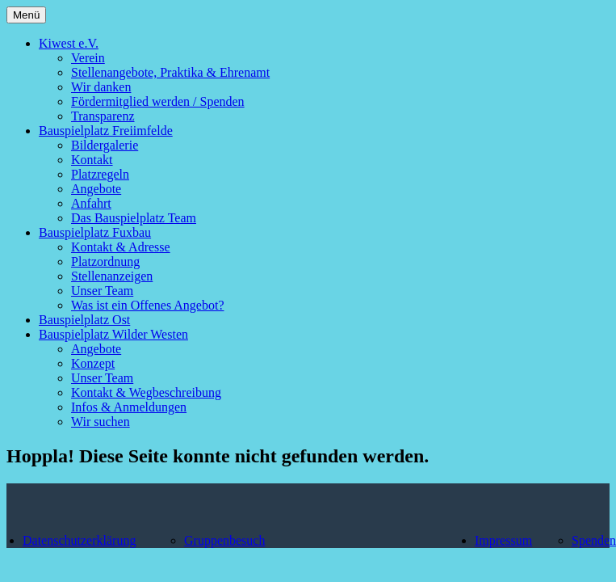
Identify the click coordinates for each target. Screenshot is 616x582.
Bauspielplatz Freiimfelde (106, 130)
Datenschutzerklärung (79, 540)
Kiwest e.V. (68, 43)
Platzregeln (100, 174)
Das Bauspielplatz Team (133, 218)
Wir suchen (100, 421)
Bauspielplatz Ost (84, 320)
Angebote (96, 189)
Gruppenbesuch (224, 540)
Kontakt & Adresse (120, 247)
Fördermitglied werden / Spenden (158, 101)
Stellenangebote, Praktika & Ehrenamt (170, 72)
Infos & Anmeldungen (128, 407)
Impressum (503, 540)
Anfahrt (91, 203)
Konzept (93, 363)
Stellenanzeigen (112, 276)
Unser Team (102, 290)
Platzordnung (105, 261)
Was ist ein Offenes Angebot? (147, 305)
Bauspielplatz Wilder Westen (113, 334)
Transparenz (103, 116)
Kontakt (92, 160)
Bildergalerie (104, 145)
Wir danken (101, 87)
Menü (26, 15)
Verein (88, 58)
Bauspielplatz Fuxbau (95, 232)
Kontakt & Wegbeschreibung (146, 392)
